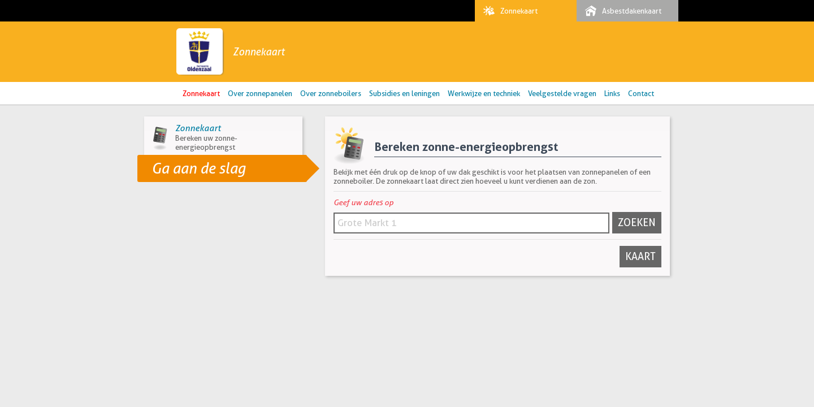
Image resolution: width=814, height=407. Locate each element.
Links (612, 93)
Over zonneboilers (330, 93)
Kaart (640, 256)
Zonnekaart (508, 10)
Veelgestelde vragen (562, 93)
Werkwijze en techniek (484, 93)
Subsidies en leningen (404, 93)
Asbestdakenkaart (620, 10)
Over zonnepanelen (260, 93)
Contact (641, 93)
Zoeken (637, 222)
